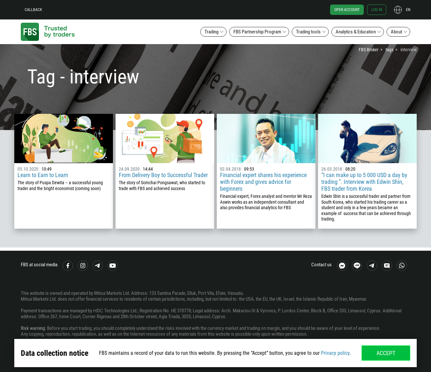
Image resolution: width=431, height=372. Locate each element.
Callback (33, 9)
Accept (385, 353)
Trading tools (308, 32)
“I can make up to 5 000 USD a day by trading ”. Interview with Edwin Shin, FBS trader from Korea (364, 182)
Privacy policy (335, 353)
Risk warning (33, 328)
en (408, 9)
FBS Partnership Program (257, 32)
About (396, 32)
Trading (211, 32)
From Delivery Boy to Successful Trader (163, 175)
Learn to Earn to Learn (43, 175)
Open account (347, 9)
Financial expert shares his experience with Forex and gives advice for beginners (263, 182)
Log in (376, 9)
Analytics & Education (356, 32)
